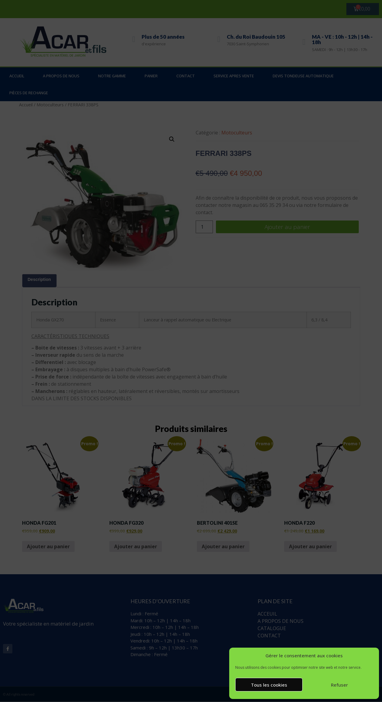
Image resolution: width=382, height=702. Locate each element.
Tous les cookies (269, 685)
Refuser (339, 685)
